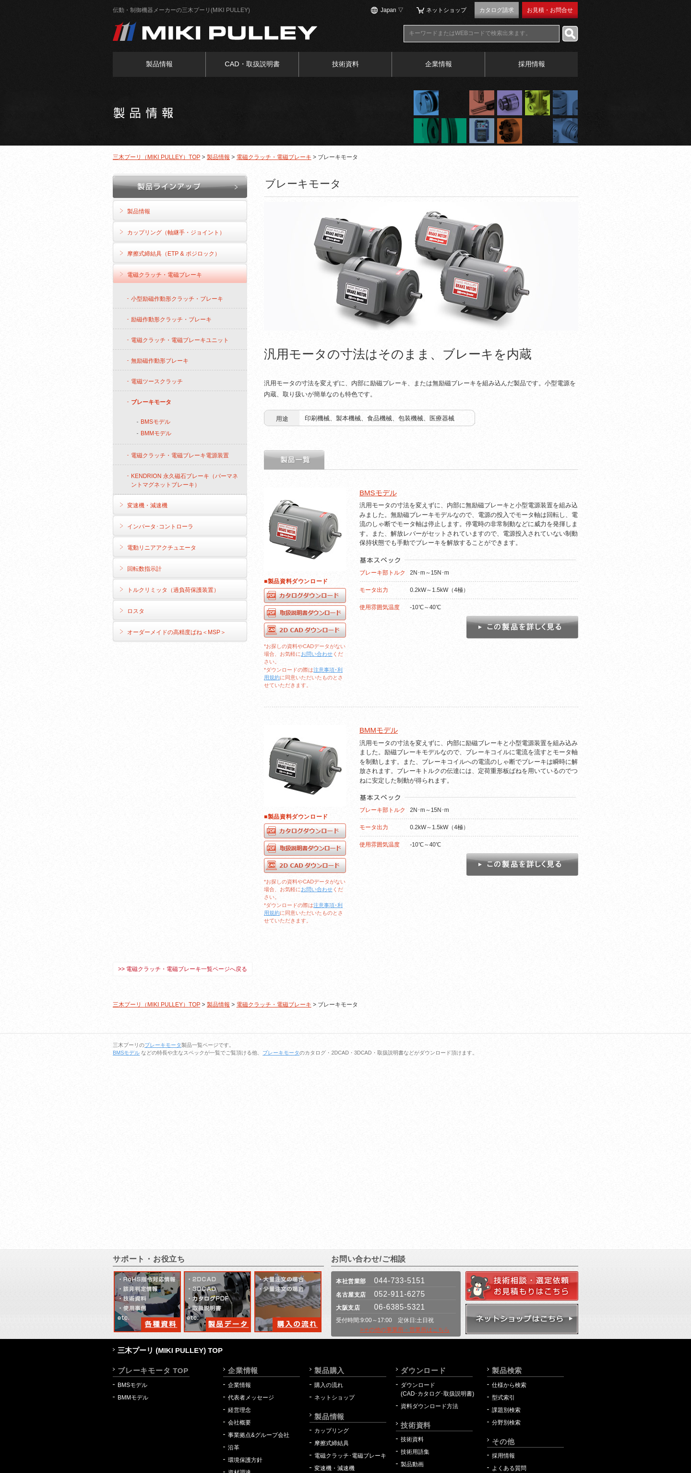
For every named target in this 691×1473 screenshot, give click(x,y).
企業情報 (438, 64)
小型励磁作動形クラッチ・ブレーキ (177, 298)
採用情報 (531, 64)
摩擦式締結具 (331, 1443)
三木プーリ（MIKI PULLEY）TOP (156, 157)
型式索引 (503, 1397)
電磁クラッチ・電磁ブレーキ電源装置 (180, 455)
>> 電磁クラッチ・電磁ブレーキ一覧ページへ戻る (182, 969)
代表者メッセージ (251, 1397)
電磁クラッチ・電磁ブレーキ (274, 157)
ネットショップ (446, 10)
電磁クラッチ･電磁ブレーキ (350, 1455)
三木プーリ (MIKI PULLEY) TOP (170, 1350)
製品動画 (412, 1464)
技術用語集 (415, 1451)
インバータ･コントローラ (160, 526)
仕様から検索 (509, 1385)
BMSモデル (378, 493)
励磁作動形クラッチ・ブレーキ (171, 319)
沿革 (233, 1447)
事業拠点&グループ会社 (258, 1435)
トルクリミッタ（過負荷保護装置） (173, 590)
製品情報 (159, 64)
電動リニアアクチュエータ (161, 547)
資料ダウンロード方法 (429, 1406)
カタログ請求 (496, 10)
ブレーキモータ (151, 402)
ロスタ (135, 611)
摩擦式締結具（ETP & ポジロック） (173, 253)
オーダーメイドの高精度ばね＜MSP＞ (176, 632)
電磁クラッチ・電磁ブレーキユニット (180, 340)
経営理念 (239, 1410)
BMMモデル (378, 730)
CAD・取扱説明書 (252, 64)
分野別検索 (506, 1422)
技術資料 (345, 64)
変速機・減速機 (147, 505)
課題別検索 (506, 1410)
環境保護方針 (248, 1460)
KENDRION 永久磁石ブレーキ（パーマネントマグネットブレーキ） (184, 480)
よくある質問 (509, 1468)
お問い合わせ (317, 654)
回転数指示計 (144, 568)
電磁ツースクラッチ (157, 381)
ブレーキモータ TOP (153, 1370)
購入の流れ (328, 1385)
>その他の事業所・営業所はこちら (405, 1329)
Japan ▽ (392, 10)
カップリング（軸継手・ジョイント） (176, 232)
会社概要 (239, 1422)
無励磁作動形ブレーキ (160, 360)
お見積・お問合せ (550, 10)
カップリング (331, 1430)
